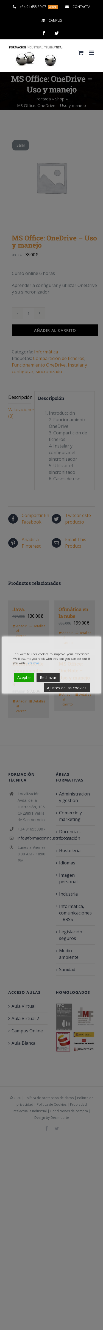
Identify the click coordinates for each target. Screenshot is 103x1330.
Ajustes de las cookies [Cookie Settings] (67, 687)
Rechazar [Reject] (48, 677)
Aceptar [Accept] (24, 677)
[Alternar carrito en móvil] (80, 53)
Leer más (33, 663)
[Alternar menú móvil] (92, 53)
